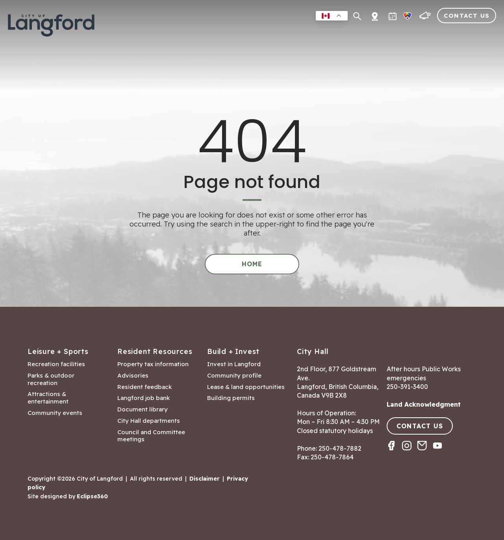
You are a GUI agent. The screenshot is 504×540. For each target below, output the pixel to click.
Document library (142, 409)
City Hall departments (148, 420)
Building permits (231, 398)
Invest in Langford (234, 364)
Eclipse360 (92, 496)
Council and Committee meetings (151, 436)
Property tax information (153, 364)
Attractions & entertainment (48, 398)
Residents (225, 33)
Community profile (234, 375)
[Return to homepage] (51, 28)
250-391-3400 (407, 387)
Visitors (439, 33)
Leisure (263, 33)
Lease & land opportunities (246, 387)
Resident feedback (144, 387)
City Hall (479, 33)
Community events (55, 413)
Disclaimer (204, 478)
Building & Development (369, 33)
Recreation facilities (56, 364)
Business (299, 33)
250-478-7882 (340, 448)
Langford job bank (143, 398)
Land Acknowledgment (424, 404)
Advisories (132, 375)
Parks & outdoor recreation (51, 379)
